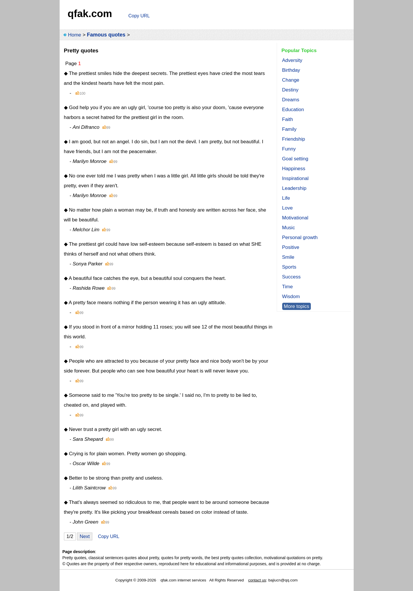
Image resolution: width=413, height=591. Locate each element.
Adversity (292, 60)
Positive (291, 247)
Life (286, 198)
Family (289, 129)
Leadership (294, 188)
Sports (289, 267)
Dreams (291, 99)
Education (293, 109)
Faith (287, 119)
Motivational (295, 218)
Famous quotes (106, 35)
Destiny (290, 90)
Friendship (293, 139)
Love (287, 208)
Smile (288, 257)
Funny (289, 149)
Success (291, 277)
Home (74, 35)
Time (287, 286)
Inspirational (295, 178)
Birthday (291, 70)
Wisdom (291, 296)
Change (291, 80)
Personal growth (300, 237)
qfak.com (90, 13)
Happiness (293, 168)
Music (288, 227)
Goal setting (295, 158)
